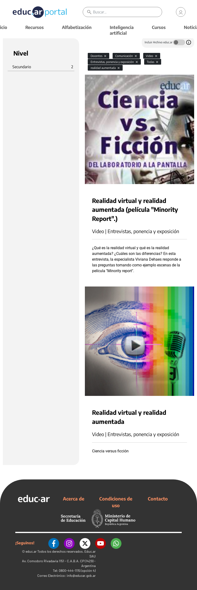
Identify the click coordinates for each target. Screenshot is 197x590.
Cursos (159, 27)
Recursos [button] (34, 27)
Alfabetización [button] (77, 27)
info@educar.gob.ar (81, 575)
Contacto (158, 498)
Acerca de (73, 498)
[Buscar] (127, 12)
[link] (181, 12)
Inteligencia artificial (122, 30)
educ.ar (31, 551)
